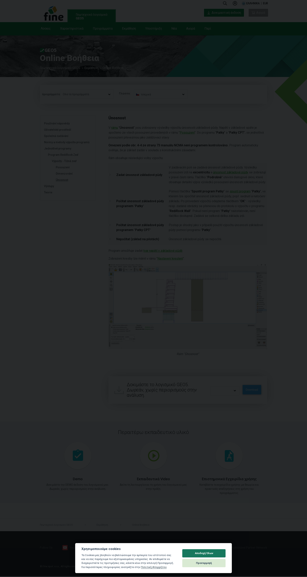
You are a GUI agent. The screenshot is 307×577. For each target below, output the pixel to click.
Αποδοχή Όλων (204, 553)
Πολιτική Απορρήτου (154, 567)
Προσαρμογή (204, 563)
